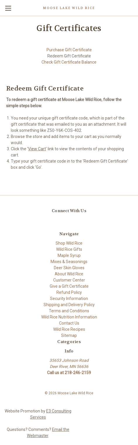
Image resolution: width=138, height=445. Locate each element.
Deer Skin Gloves (69, 267)
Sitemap (69, 335)
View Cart (37, 148)
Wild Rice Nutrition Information (69, 317)
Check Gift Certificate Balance (69, 62)
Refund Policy (69, 292)
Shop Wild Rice (69, 243)
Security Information (69, 298)
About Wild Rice (69, 274)
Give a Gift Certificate (69, 286)
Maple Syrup (69, 255)
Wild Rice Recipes (69, 329)
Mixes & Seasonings (69, 261)
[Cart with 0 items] (135, 8)
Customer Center (69, 280)
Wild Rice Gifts (69, 249)
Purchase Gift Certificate (69, 49)
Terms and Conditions (69, 310)
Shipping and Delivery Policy (69, 304)
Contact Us (69, 323)
